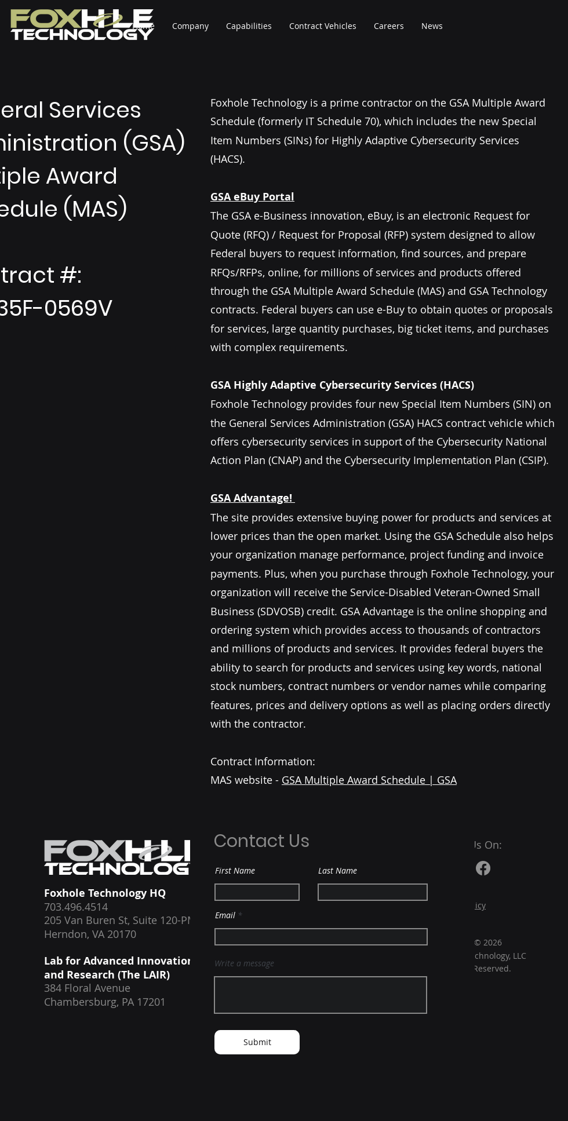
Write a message (244, 963)
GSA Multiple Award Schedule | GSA (369, 780)
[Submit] (257, 1042)
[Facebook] (483, 868)
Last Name (337, 871)
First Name (235, 871)
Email (225, 915)
